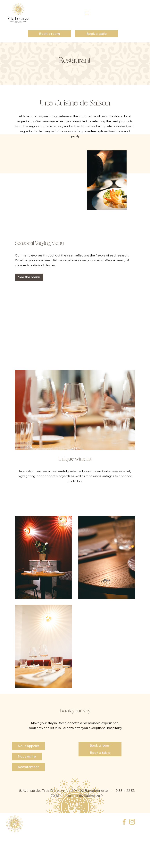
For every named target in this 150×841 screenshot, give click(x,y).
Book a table (96, 34)
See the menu (29, 277)
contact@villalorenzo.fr (84, 796)
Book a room (49, 34)
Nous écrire (27, 756)
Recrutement (28, 767)
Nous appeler (28, 746)
